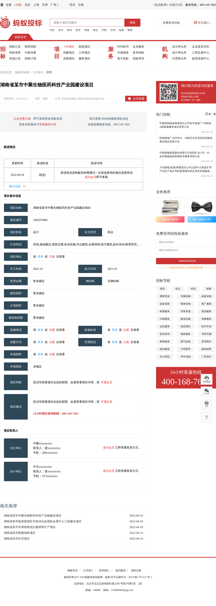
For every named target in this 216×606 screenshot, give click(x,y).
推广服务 (206, 303)
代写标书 (123, 46)
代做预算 (123, 52)
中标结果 (30, 52)
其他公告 (15, 58)
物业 (69, 30)
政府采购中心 (200, 58)
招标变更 (15, 52)
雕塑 (129, 30)
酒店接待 (186, 326)
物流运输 (186, 319)
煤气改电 (186, 341)
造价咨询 (165, 334)
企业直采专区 (200, 46)
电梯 (121, 30)
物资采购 (186, 303)
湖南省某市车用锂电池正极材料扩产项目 (30, 527)
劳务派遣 (186, 311)
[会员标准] (161, 4)
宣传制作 (206, 341)
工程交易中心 (200, 52)
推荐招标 (30, 46)
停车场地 (186, 356)
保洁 (60, 30)
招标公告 (15, 46)
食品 (95, 30)
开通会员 (106, 382)
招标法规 (136, 570)
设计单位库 (179, 52)
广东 (54, 4)
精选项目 (84, 46)
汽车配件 (186, 349)
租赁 (78, 30)
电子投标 (123, 58)
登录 (72, 4)
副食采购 (206, 296)
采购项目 (69, 58)
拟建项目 (69, 52)
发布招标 (138, 52)
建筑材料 (206, 349)
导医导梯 (206, 334)
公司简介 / (90, 570)
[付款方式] (176, 4)
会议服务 (165, 326)
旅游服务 (206, 311)
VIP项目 (69, 46)
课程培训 (165, 296)
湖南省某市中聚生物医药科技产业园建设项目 (32, 515)
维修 (86, 30)
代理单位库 (179, 58)
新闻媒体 (165, 341)
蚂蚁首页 (20, 37)
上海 (36, 4)
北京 (27, 4)
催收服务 (186, 334)
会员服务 (138, 46)
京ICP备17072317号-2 (140, 577)
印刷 (104, 30)
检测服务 (165, 311)
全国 (9, 4)
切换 (18, 4)
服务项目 (84, 58)
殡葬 (208, 288)
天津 (45, 4)
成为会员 (90, 177)
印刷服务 (165, 319)
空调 (112, 30)
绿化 (52, 30)
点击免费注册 (22, 118)
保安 (162, 288)
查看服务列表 (48, 124)
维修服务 (206, 319)
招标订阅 (30, 58)
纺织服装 (165, 349)
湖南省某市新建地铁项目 (19, 532)
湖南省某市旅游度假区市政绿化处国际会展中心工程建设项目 (43, 521)
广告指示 (206, 356)
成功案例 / (122, 570)
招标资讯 (138, 58)
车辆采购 (186, 296)
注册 (81, 4)
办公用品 (165, 356)
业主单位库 (179, 46)
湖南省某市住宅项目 (17, 538)
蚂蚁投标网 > (24, 72)
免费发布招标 (171, 22)
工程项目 (84, 52)
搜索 (132, 22)
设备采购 (165, 303)
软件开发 (206, 326)
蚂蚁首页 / (74, 570)
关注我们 (202, 22)
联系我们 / (106, 570)
